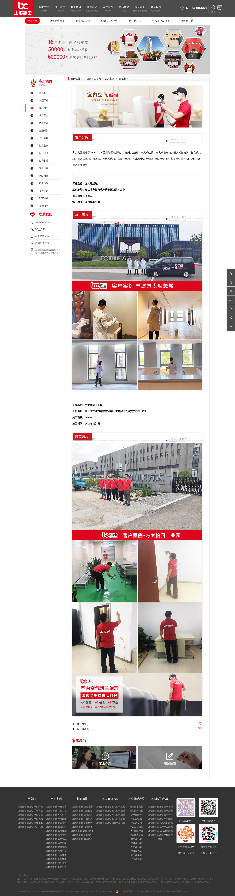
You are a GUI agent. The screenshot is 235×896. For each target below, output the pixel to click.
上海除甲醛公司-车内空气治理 (110, 814)
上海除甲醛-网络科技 (56, 850)
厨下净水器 (136, 855)
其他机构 (43, 205)
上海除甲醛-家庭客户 (56, 806)
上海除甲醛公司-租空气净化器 (110, 822)
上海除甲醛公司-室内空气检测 (110, 806)
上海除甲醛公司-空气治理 (160, 810)
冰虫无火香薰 (136, 834)
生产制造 (43, 160)
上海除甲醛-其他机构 (56, 867)
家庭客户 (43, 93)
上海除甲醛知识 (160, 798)
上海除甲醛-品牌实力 (82, 814)
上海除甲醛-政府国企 (56, 818)
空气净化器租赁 (161, 20)
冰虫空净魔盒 (136, 826)
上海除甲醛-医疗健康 (56, 830)
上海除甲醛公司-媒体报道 (30, 822)
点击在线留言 (42, 236)
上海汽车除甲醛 (109, 20)
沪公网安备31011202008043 (103, 891)
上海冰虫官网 (94, 78)
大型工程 (43, 100)
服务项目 (76, 9)
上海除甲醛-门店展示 (82, 826)
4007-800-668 (42, 222)
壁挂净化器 (136, 842)
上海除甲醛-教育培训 (56, 822)
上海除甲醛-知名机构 (56, 814)
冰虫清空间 (136, 822)
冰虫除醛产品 (136, 798)
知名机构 (43, 108)
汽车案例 (43, 198)
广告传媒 (43, 183)
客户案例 (108, 9)
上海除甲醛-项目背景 (82, 806)
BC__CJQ (40, 229)
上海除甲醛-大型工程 (56, 810)
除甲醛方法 (135, 20)
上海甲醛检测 (57, 20)
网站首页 (44, 9)
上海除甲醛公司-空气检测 (160, 806)
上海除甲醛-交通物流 (56, 846)
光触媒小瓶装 (136, 806)
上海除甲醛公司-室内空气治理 (110, 810)
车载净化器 (136, 846)
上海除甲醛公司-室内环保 (160, 814)
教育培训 (43, 123)
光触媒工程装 (136, 810)
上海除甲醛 (187, 20)
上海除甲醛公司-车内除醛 (160, 818)
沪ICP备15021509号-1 (76, 891)
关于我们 (30, 798)
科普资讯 (140, 9)
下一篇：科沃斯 (80, 729)
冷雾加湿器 (136, 859)
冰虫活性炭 (136, 818)
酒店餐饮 (43, 145)
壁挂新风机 (136, 850)
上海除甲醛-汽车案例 (56, 863)
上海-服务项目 (110, 798)
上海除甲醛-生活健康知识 (160, 830)
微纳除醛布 (136, 814)
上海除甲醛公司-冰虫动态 (30, 814)
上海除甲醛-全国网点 (82, 838)
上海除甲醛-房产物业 (56, 838)
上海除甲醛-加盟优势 (82, 822)
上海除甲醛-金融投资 (56, 826)
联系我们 (156, 9)
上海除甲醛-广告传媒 (56, 855)
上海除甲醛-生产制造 (56, 842)
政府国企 (43, 115)
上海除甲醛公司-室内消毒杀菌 (110, 818)
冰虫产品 (92, 9)
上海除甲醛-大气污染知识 (160, 822)
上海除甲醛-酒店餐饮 (56, 834)
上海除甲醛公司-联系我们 (30, 826)
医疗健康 (43, 138)
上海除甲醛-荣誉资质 (82, 818)
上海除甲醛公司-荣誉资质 (30, 810)
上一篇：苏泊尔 (80, 724)
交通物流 (43, 168)
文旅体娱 (43, 190)
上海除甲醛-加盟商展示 (82, 830)
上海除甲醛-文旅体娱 (56, 859)
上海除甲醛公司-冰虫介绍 (30, 806)
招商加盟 (124, 9)
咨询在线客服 (42, 243)
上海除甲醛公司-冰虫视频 (30, 818)
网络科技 (43, 175)
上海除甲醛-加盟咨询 (82, 834)
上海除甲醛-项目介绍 (82, 810)
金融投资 (43, 130)
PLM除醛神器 (136, 830)
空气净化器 (136, 838)
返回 (200, 728)
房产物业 (43, 153)
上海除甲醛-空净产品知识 (160, 826)
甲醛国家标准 (83, 20)
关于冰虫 (60, 9)
